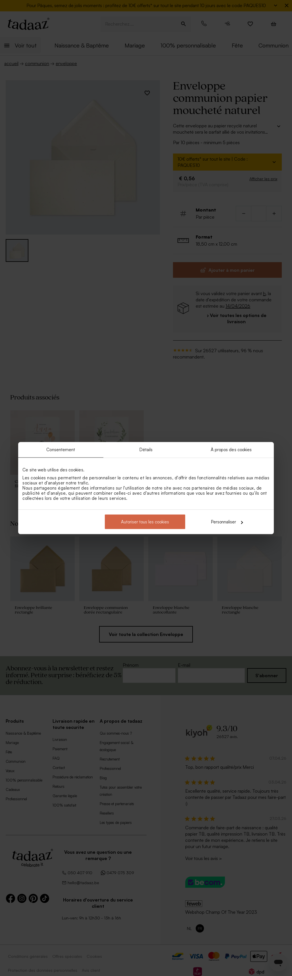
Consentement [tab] (60, 449)
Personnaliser (227, 522)
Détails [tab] (146, 449)
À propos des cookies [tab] (231, 449)
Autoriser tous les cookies (145, 522)
